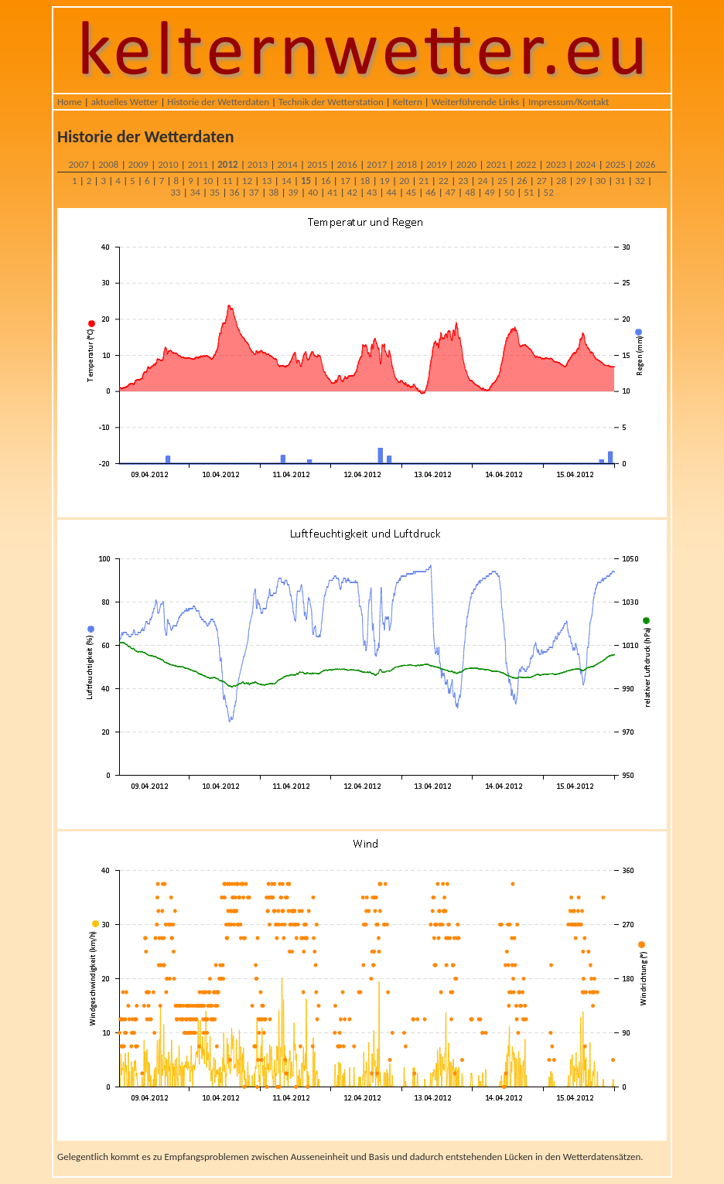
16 (325, 180)
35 (215, 192)
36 (234, 192)
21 (423, 180)
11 (227, 180)
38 (273, 192)
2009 (138, 164)
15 (306, 180)
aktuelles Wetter (125, 101)
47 (451, 192)
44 (391, 192)
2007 (78, 164)
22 (444, 180)
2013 (258, 164)
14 (287, 180)
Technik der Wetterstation (331, 101)
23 (463, 180)
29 (580, 180)
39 (294, 192)
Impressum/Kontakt (568, 101)
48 (470, 192)
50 (509, 192)
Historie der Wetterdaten (218, 101)
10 (208, 180)
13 (266, 180)
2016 (347, 164)
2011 (198, 164)
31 (620, 180)
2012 (227, 164)
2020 (466, 164)
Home (69, 101)
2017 (377, 164)
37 (254, 192)
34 (195, 192)
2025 (616, 164)
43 (372, 192)
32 (640, 180)
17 (345, 180)
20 (404, 180)
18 (365, 180)
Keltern (407, 101)
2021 (496, 164)
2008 (108, 164)
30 (601, 180)
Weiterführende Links (475, 101)
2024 (585, 164)
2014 (287, 164)
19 (385, 180)
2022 (526, 164)
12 (247, 180)
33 (175, 192)
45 (411, 192)
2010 (168, 164)
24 (483, 180)
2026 (645, 164)
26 (522, 180)
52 (549, 192)
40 (313, 192)
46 (430, 192)
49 (489, 192)
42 (352, 192)
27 (542, 180)
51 (529, 192)
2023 (555, 164)
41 (332, 192)
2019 (436, 164)
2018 (407, 164)
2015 (317, 164)
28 (561, 180)
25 (502, 180)
